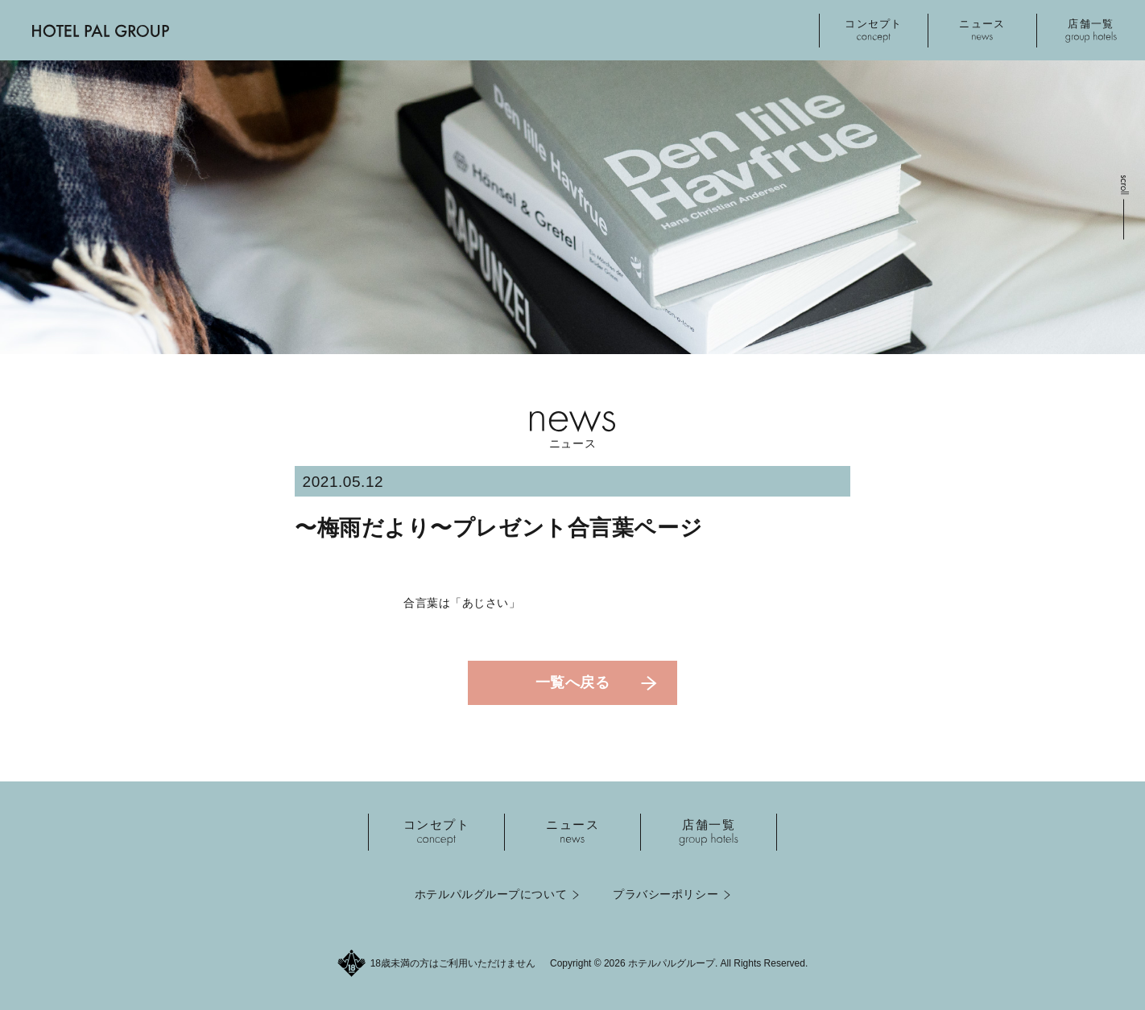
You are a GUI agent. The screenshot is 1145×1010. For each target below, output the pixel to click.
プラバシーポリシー (665, 894)
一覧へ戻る (572, 682)
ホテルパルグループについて (491, 894)
